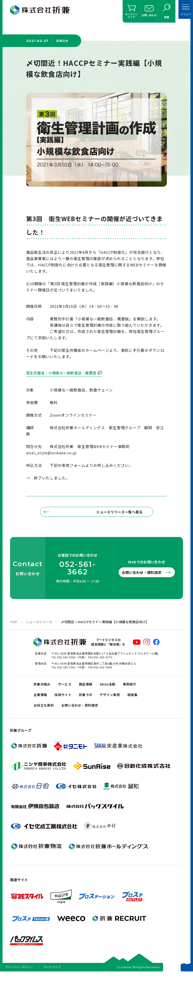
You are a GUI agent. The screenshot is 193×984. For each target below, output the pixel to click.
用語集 (143, 702)
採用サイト (66, 702)
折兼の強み (43, 689)
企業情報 (41, 702)
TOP (13, 626)
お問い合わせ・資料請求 (144, 576)
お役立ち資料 (45, 714)
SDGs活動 (115, 689)
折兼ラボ (91, 702)
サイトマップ (52, 977)
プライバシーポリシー (19, 977)
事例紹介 (140, 689)
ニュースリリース (39, 626)
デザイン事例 (118, 702)
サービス (68, 689)
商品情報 (91, 689)
